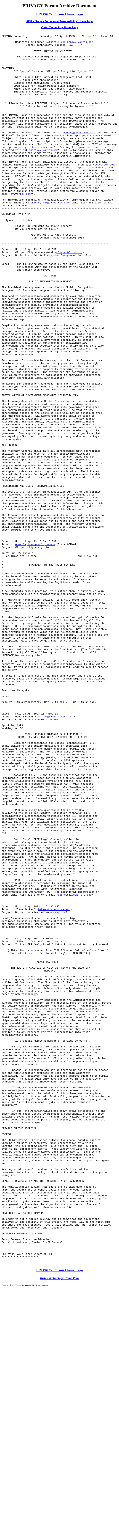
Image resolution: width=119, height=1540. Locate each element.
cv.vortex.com (104, 191)
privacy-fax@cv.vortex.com (49, 236)
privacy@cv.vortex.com (79, 152)
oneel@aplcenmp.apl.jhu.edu (35, 646)
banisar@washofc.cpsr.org (55, 853)
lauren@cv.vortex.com (78, 43)
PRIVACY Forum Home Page (59, 14)
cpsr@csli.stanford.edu (75, 1067)
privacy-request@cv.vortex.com (31, 170)
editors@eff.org (52, 1137)
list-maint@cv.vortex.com (39, 173)
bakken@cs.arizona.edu (54, 1084)
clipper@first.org (69, 296)
